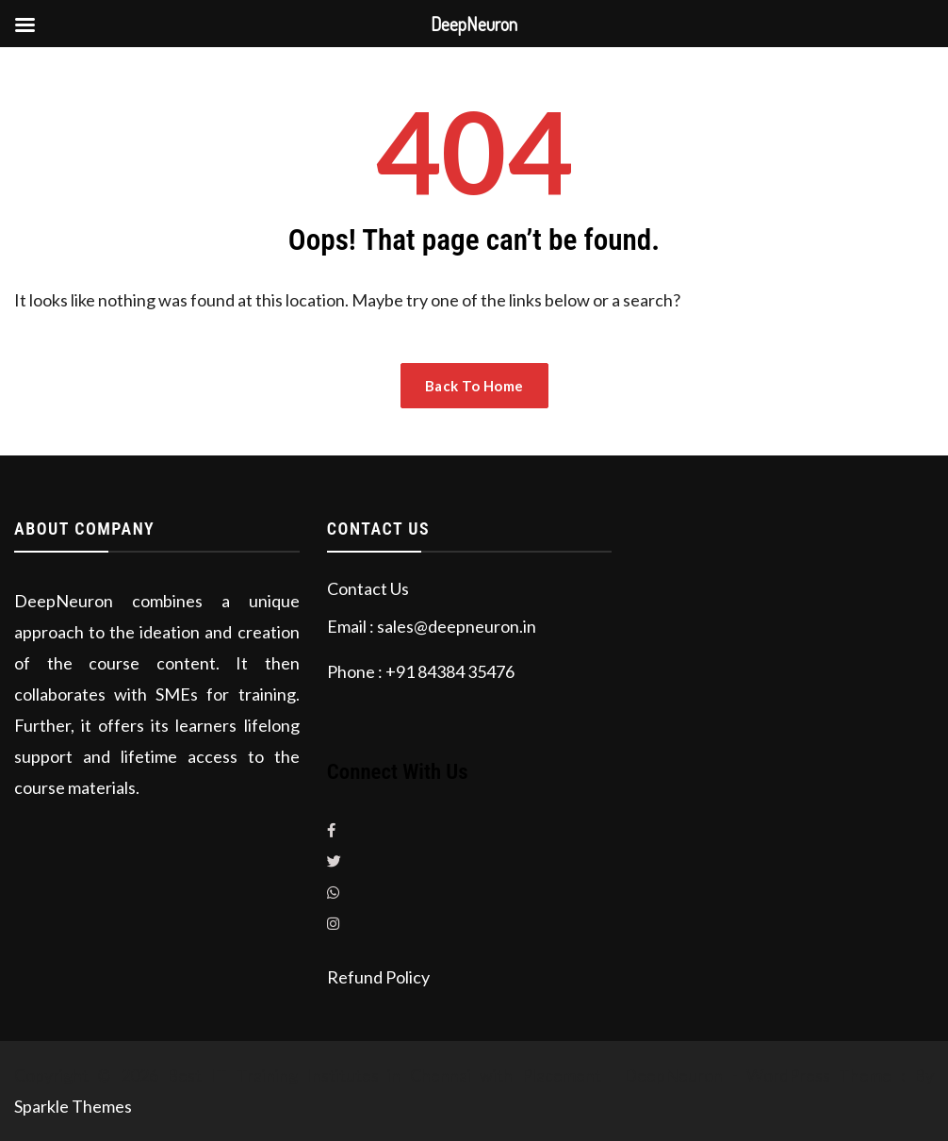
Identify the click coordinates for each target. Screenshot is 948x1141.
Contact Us (368, 588)
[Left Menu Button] (24, 24)
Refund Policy (378, 977)
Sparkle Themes (73, 1106)
